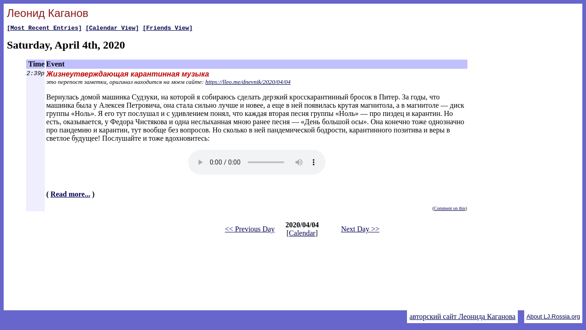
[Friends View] (167, 29)
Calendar (302, 234)
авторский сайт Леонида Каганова (462, 316)
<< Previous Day (250, 230)
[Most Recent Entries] (44, 29)
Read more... (70, 195)
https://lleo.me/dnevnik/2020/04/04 (248, 83)
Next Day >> (360, 230)
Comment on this (450, 209)
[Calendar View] (112, 29)
